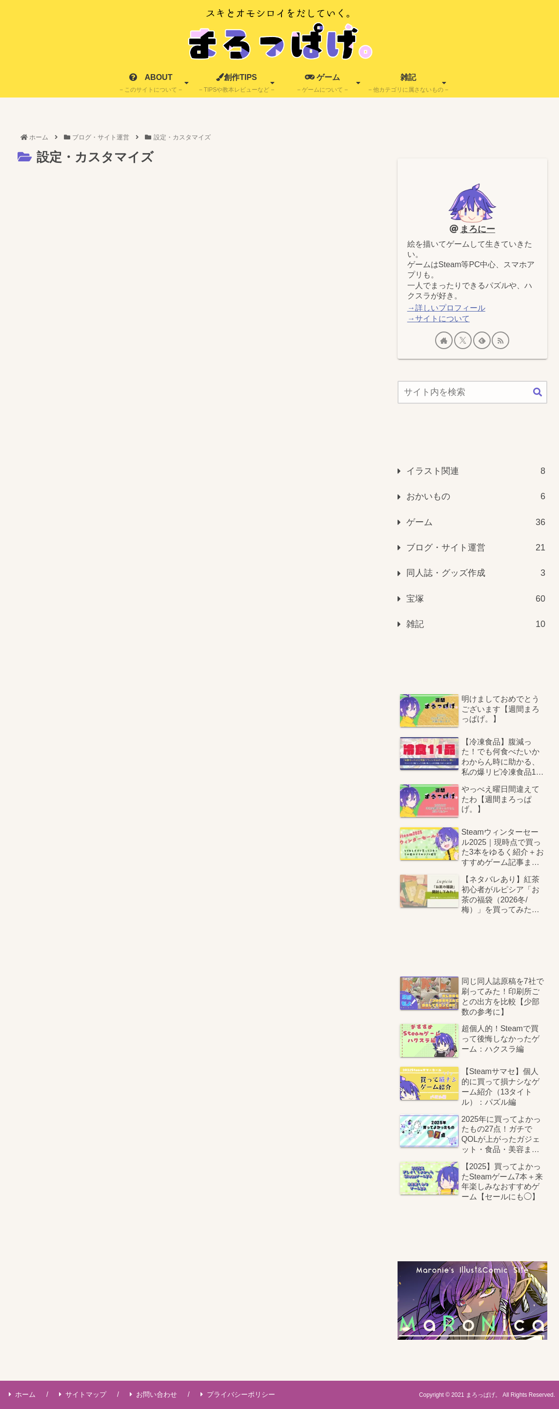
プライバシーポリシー (237, 1394)
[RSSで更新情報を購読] (500, 340)
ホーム (22, 1394)
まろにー (477, 229)
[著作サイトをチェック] (444, 340)
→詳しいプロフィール (446, 307)
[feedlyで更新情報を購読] (482, 340)
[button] (537, 393)
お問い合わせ (153, 1394)
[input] (472, 392)
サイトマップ (82, 1394)
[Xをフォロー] (463, 340)
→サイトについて (438, 318)
